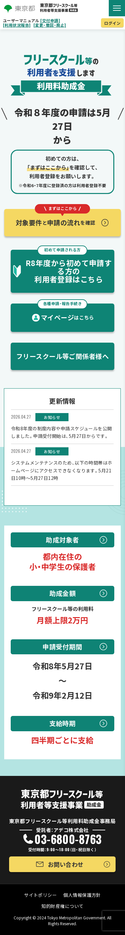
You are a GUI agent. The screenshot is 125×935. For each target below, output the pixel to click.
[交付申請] (50, 20)
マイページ (65, 313)
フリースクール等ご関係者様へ (62, 356)
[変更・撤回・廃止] (49, 25)
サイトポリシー (40, 895)
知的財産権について (62, 906)
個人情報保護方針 (82, 895)
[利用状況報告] (17, 25)
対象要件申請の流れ (55, 218)
